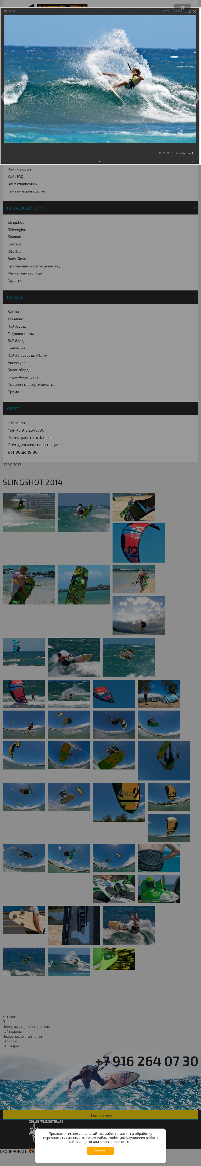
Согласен (100, 1151)
